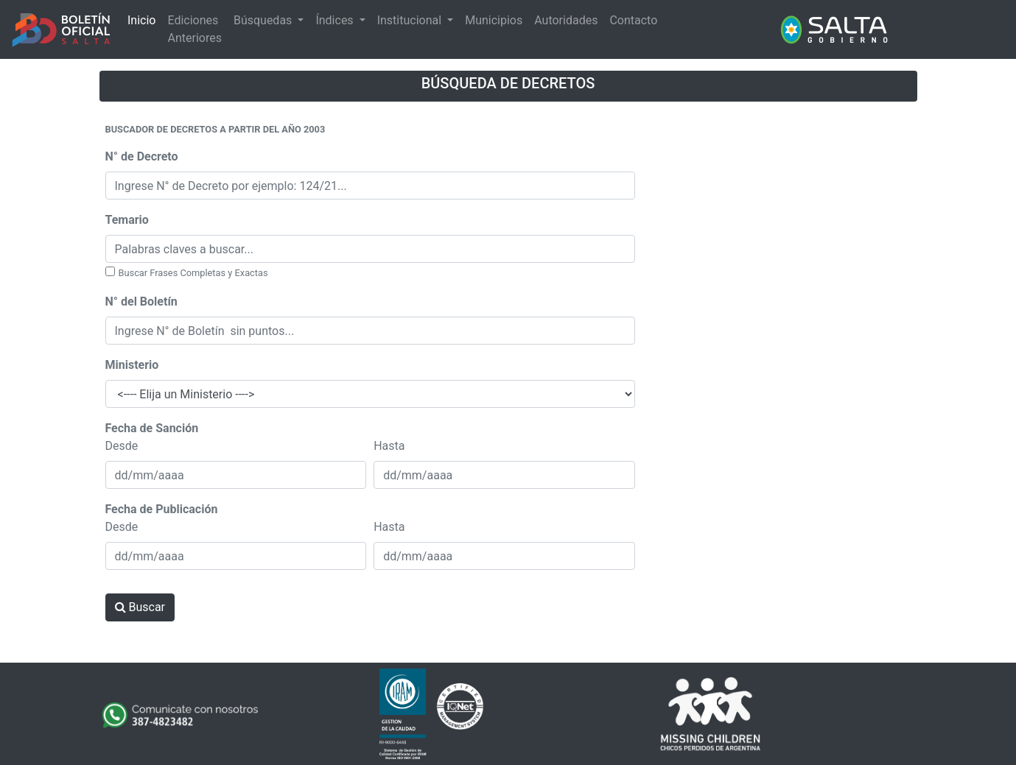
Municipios (493, 20)
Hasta (389, 446)
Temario (127, 220)
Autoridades (566, 20)
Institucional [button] (410, 20)
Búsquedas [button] (264, 20)
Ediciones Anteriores (194, 29)
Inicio (141, 20)
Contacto (633, 20)
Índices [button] (335, 20)
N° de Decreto (141, 156)
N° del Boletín (141, 302)
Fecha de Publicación (161, 509)
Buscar (140, 607)
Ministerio (132, 365)
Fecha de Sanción (152, 428)
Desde (122, 446)
